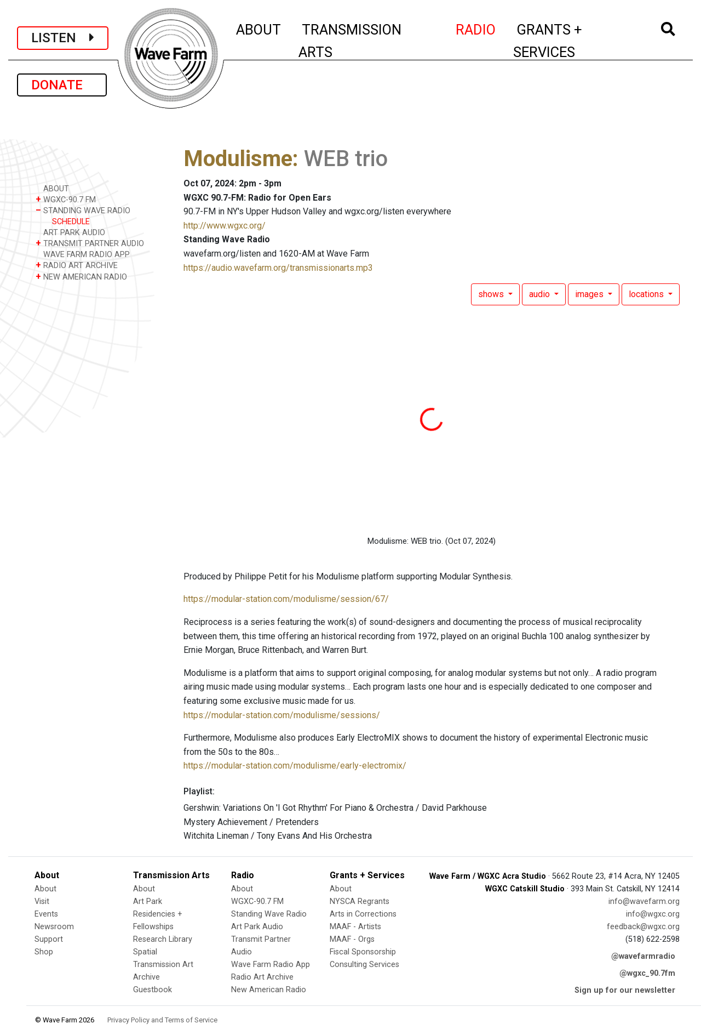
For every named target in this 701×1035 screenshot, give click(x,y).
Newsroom (54, 926)
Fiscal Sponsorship (363, 952)
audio (540, 294)
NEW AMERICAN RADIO (81, 276)
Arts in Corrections (363, 914)
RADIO (476, 28)
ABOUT (259, 28)
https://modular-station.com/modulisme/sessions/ (281, 715)
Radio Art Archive (262, 977)
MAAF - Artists (355, 926)
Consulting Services (364, 964)
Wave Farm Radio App (270, 964)
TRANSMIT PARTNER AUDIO (90, 243)
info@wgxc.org (653, 914)
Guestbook (152, 989)
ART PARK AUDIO (70, 232)
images (590, 294)
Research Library (162, 939)
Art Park (147, 901)
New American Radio (268, 989)
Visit (42, 901)
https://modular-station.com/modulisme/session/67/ (286, 599)
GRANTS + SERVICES (572, 40)
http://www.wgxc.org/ (224, 225)
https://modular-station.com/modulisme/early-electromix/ (294, 765)
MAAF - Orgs (352, 939)
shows (492, 294)
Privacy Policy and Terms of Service (162, 1020)
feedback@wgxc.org (643, 926)
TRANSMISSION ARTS (349, 40)
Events (46, 914)
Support (49, 939)
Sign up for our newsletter (624, 990)
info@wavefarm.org (644, 901)
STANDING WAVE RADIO (83, 210)
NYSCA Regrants (359, 901)
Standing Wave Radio (269, 914)
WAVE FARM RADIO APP (83, 254)
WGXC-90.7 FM (66, 199)
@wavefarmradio (643, 956)
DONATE (62, 85)
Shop (44, 952)
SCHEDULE (71, 221)
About (45, 889)
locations (647, 294)
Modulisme (237, 159)
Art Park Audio (257, 926)
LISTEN (62, 38)
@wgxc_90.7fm (647, 973)
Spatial (145, 952)
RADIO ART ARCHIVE (77, 265)
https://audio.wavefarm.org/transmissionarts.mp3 (278, 268)
